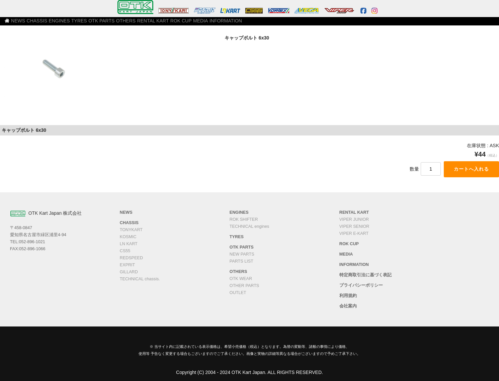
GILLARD (129, 272)
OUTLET (238, 292)
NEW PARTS (242, 254)
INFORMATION (334, 23)
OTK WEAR (241, 278)
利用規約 (348, 295)
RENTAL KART (240, 23)
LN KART (129, 244)
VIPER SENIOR (354, 226)
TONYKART (131, 229)
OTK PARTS (174, 23)
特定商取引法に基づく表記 (365, 275)
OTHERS (205, 23)
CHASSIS (88, 23)
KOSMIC (128, 236)
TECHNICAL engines (249, 226)
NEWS (62, 23)
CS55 (125, 251)
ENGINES (117, 23)
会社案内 (348, 306)
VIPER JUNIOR (354, 219)
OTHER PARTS (244, 285)
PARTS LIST (241, 261)
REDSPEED (131, 258)
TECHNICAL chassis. (140, 279)
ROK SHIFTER (244, 219)
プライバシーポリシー (361, 285)
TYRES (145, 23)
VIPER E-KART (353, 233)
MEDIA (301, 23)
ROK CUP (274, 23)
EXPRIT (127, 265)
